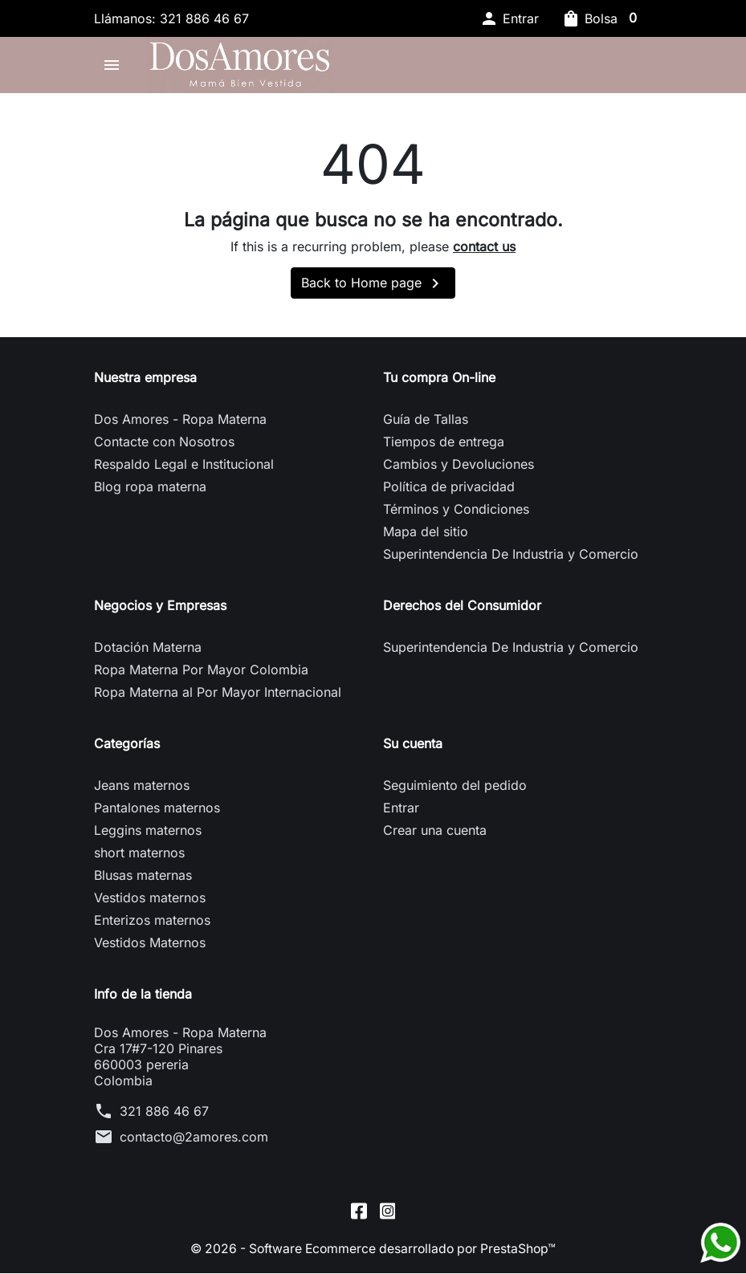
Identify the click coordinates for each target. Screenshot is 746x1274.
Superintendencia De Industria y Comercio (510, 559)
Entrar (401, 812)
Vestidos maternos (150, 902)
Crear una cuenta (435, 835)
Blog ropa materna (150, 491)
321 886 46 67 (164, 1116)
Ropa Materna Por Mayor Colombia (201, 674)
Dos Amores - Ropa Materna (180, 424)
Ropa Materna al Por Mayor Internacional (217, 697)
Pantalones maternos (157, 812)
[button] (509, 18)
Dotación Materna (148, 652)
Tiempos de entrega (443, 446)
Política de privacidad (449, 491)
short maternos (139, 857)
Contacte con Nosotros (164, 446)
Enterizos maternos (152, 925)
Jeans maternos (142, 790)
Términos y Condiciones (456, 514)
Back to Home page (373, 288)
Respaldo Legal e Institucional (184, 469)
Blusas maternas (143, 880)
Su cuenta (412, 748)
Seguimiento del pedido (455, 790)
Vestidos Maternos (150, 947)
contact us (484, 251)
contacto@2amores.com (194, 1142)
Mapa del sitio (425, 536)
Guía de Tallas (425, 424)
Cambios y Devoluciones (458, 469)
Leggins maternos (148, 835)
